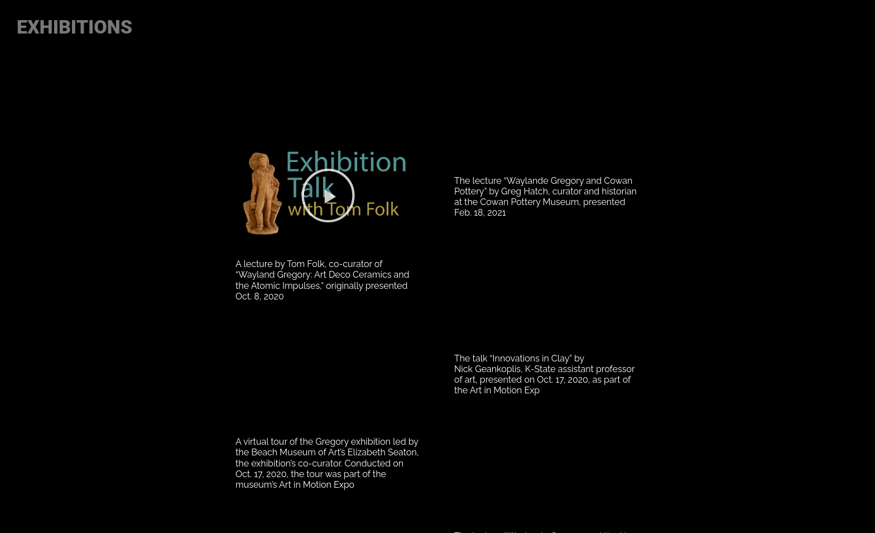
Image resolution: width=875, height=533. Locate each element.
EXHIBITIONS (77, 27)
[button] (328, 195)
